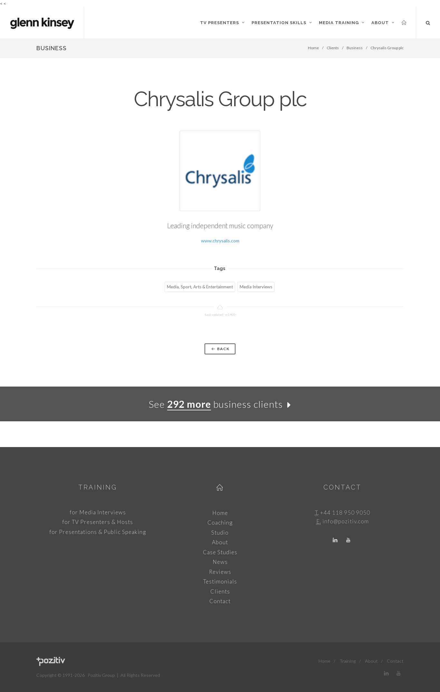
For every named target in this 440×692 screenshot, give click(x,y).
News (220, 561)
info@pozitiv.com (345, 521)
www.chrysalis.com (220, 240)
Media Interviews (256, 286)
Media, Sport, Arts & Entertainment (200, 286)
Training (97, 487)
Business (355, 47)
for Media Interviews (98, 512)
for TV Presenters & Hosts (97, 522)
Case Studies (220, 552)
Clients (333, 47)
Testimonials (220, 581)
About (220, 542)
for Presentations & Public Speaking (97, 531)
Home (313, 47)
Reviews (220, 571)
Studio (220, 532)
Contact (220, 601)
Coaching (220, 522)
